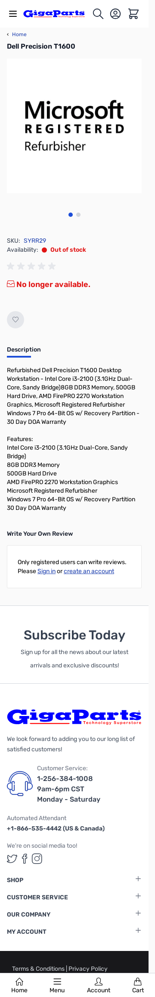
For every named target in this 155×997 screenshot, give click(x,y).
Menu (57, 986)
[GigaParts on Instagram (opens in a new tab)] (37, 858)
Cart (138, 986)
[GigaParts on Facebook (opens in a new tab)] (24, 858)
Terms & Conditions (39, 968)
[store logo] (57, 13)
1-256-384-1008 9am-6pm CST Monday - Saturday (68, 789)
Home (19, 986)
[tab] (24, 352)
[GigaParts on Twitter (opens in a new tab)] (12, 858)
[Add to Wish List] (15, 319)
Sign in (46, 571)
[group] (33, 266)
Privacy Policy (88, 968)
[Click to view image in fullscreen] (74, 126)
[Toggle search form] (98, 13)
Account (98, 986)
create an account (89, 571)
